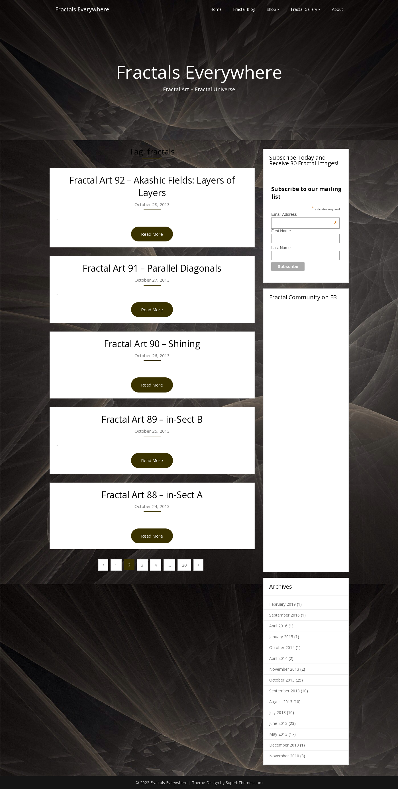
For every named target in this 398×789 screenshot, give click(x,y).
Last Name (281, 247)
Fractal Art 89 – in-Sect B (152, 419)
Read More (152, 234)
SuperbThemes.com (244, 782)
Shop (271, 9)
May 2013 (278, 734)
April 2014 (278, 658)
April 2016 (278, 626)
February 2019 (282, 604)
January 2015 (281, 636)
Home (216, 9)
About (337, 9)
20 (184, 565)
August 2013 (280, 701)
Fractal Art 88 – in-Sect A (152, 495)
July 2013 (277, 712)
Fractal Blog (244, 9)
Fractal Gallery (304, 9)
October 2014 (282, 647)
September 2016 (284, 615)
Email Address (304, 214)
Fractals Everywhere (82, 9)
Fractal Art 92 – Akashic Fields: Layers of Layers (152, 186)
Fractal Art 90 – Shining (152, 343)
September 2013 (284, 691)
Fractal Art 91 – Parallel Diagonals (152, 268)
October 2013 (282, 680)
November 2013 (284, 669)
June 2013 (278, 723)
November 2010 (284, 756)
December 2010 (284, 745)
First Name (281, 231)
